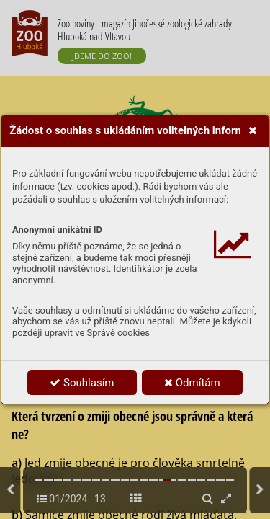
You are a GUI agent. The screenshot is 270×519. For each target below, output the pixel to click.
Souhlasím (82, 382)
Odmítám (192, 382)
